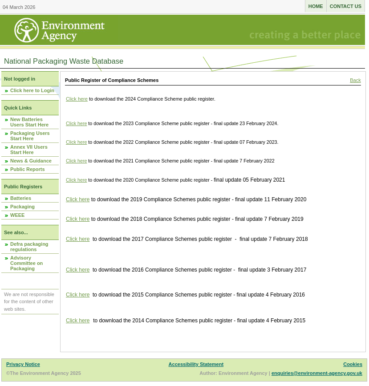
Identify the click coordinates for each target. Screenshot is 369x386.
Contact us (345, 6)
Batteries (20, 198)
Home (315, 6)
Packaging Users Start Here (30, 135)
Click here (77, 99)
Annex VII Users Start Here (29, 149)
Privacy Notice (23, 364)
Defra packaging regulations (29, 246)
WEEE (17, 215)
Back (355, 80)
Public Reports (27, 169)
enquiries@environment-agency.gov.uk (317, 373)
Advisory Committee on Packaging (26, 263)
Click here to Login (32, 90)
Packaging (22, 206)
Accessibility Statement (196, 364)
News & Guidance (31, 160)
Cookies (352, 364)
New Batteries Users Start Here (29, 122)
